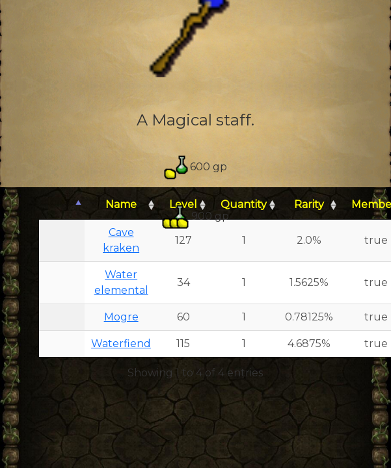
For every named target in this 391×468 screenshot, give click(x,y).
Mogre (121, 317)
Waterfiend (121, 343)
